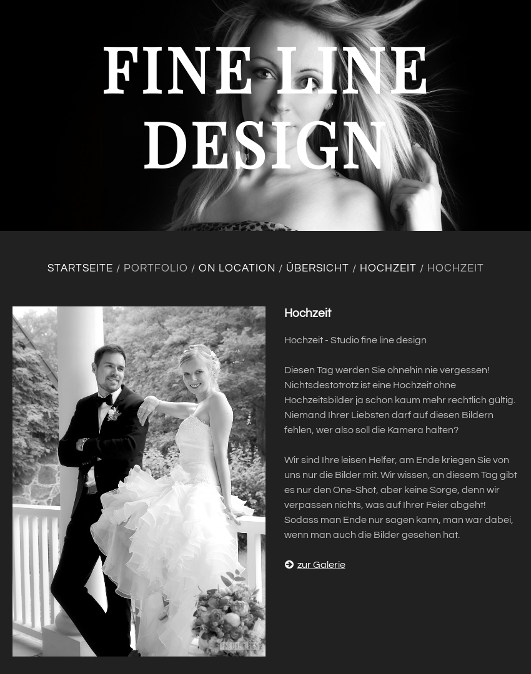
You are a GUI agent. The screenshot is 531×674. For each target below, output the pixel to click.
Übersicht (317, 268)
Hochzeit (388, 268)
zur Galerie (314, 565)
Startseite (80, 268)
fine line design (265, 105)
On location (237, 268)
